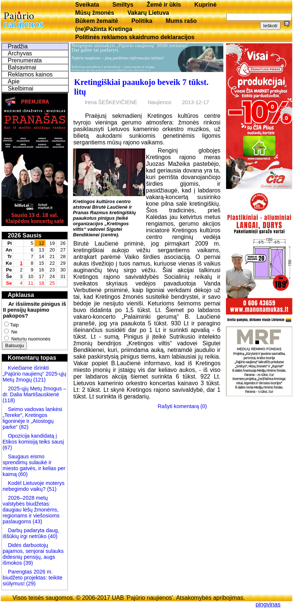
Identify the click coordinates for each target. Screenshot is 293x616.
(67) (7, 448)
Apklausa (21, 295)
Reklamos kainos (30, 74)
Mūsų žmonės (94, 13)
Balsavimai (22, 67)
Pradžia (18, 46)
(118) (9, 400)
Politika (142, 21)
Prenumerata (25, 60)
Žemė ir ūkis (164, 4)
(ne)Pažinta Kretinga (103, 29)
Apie (14, 81)
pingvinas (267, 604)
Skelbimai (20, 88)
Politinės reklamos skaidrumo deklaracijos (135, 37)
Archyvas (20, 53)
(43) (36, 521)
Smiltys (122, 4)
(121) (39, 380)
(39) (27, 563)
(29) (30, 583)
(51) (51, 489)
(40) (51, 536)
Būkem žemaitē (96, 21)
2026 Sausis (25, 235)
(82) (24, 427)
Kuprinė (205, 4)
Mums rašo (180, 21)
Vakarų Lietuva (148, 13)
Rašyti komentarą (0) (182, 406)
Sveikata (87, 4)
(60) (22, 474)
